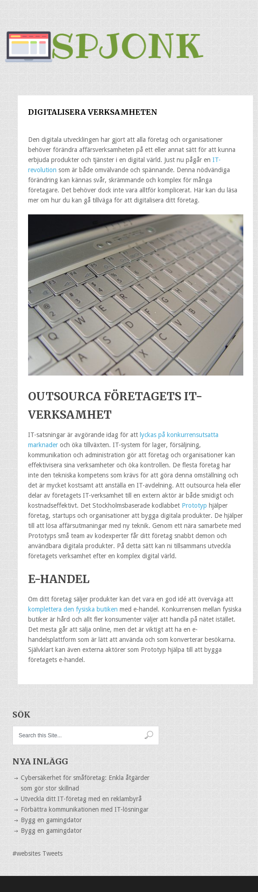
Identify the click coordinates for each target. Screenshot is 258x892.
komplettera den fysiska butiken (74, 609)
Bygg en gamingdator (51, 820)
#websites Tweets (37, 853)
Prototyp (194, 505)
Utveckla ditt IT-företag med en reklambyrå (81, 798)
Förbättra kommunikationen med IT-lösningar (85, 809)
